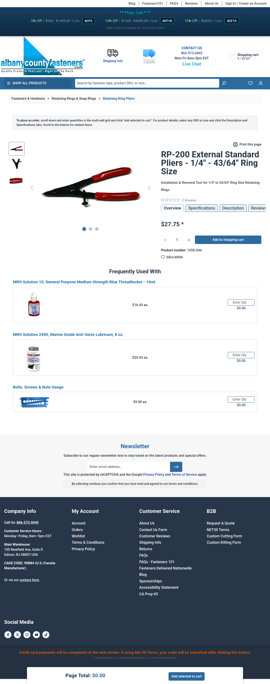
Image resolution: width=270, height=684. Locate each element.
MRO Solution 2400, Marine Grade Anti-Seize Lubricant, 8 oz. (68, 334)
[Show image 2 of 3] (90, 229)
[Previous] (32, 187)
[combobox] (147, 83)
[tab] (233, 208)
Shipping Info (150, 542)
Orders (77, 530)
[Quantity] (177, 240)
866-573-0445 (191, 53)
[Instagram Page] (27, 634)
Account (78, 523)
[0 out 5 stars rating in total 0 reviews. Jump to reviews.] (179, 200)
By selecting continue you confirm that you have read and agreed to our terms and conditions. (135, 484)
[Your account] (261, 83)
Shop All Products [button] (26, 83)
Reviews (191, 3)
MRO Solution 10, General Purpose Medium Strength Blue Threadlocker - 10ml (84, 281)
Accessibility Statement (158, 587)
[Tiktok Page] (46, 634)
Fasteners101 (152, 3)
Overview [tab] (172, 208)
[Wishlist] (251, 83)
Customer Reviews (154, 536)
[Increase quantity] (189, 240)
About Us (212, 3)
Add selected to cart (186, 676)
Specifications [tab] (201, 208)
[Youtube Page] (36, 634)
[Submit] (176, 467)
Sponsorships (150, 581)
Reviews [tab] (259, 208)
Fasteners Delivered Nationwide (165, 568)
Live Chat (191, 64)
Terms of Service (184, 475)
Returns (145, 549)
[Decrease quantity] (165, 240)
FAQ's (174, 3)
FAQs (143, 555)
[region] (80, 187)
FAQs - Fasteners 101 (157, 562)
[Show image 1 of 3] (84, 229)
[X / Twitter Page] (17, 634)
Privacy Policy (153, 475)
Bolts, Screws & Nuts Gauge (38, 387)
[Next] (149, 187)
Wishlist (78, 536)
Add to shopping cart (228, 240)
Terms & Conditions (88, 542)
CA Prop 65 (148, 594)
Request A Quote (221, 523)
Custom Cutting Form (224, 536)
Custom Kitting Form (224, 542)
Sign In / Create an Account (246, 3)
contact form (29, 580)
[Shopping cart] (243, 56)
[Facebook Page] (8, 634)
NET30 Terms (218, 530)
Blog (131, 3)
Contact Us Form (153, 530)
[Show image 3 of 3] (97, 229)
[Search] (224, 83)
